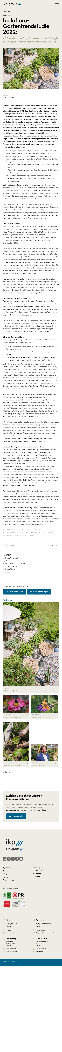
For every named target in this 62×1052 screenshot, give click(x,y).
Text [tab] (5, 97)
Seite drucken (11, 545)
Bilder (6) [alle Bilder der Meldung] (7, 600)
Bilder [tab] (12, 97)
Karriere (6, 877)
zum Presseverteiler (16, 816)
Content (38, 873)
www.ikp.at (7, 572)
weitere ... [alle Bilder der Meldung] (6, 772)
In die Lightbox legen (39, 592)
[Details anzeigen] (57, 688)
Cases (5, 871)
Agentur (6, 868)
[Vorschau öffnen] (31, 68)
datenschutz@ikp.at (13, 810)
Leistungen (37, 868)
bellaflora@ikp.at (9, 569)
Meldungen (6, 11)
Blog (5, 874)
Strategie (38, 871)
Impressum (8, 964)
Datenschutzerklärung (18, 964)
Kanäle (37, 876)
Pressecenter (8, 880)
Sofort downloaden (14, 592)
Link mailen (54, 545)
